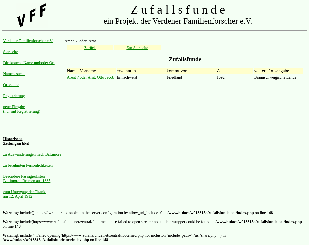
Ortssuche (11, 85)
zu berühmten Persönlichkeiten (28, 165)
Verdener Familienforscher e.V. (28, 41)
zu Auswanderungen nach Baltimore (32, 154)
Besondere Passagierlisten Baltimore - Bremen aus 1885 (26, 178)
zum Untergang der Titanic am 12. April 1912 (24, 194)
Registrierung (14, 96)
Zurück (90, 48)
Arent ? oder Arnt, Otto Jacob (90, 77)
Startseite (10, 52)
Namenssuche (14, 74)
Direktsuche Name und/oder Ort (29, 63)
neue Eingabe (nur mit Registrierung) (21, 109)
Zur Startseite (137, 48)
